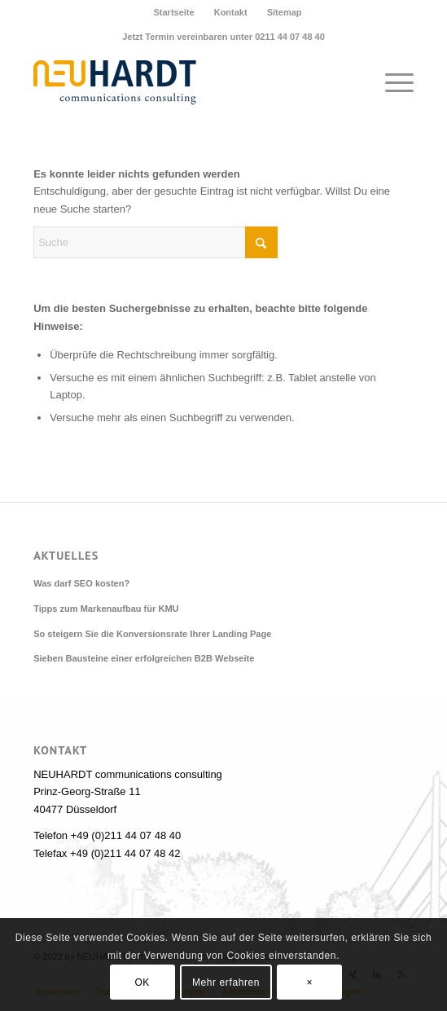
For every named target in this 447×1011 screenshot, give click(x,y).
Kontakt (231, 12)
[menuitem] (174, 12)
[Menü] (391, 82)
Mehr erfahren (226, 982)
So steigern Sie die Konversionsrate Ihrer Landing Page (152, 634)
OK (142, 982)
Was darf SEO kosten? (81, 583)
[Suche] (155, 242)
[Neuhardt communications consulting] (185, 82)
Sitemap (284, 12)
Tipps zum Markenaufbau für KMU (105, 608)
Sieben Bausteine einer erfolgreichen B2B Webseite (143, 658)
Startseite (173, 12)
